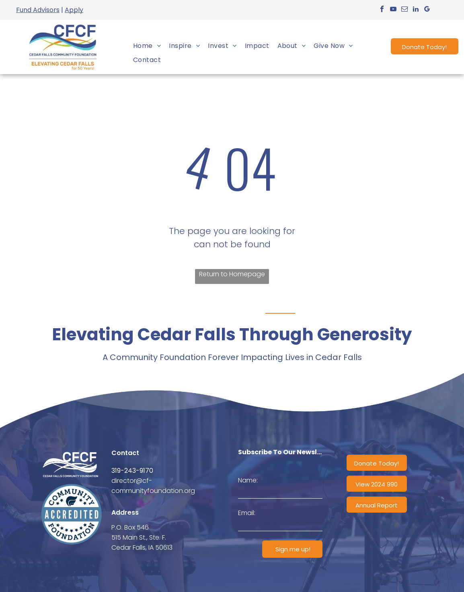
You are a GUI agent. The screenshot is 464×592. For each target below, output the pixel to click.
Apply (74, 9)
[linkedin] (416, 10)
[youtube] (393, 10)
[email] (404, 10)
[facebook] (382, 10)
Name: (248, 480)
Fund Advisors (38, 9)
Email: (246, 512)
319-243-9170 (132, 470)
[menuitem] (147, 46)
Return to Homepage (232, 274)
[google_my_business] (427, 10)
